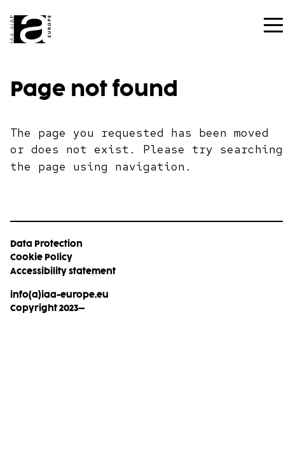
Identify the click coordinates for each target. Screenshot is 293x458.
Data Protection (46, 244)
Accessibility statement (63, 271)
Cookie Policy (41, 257)
